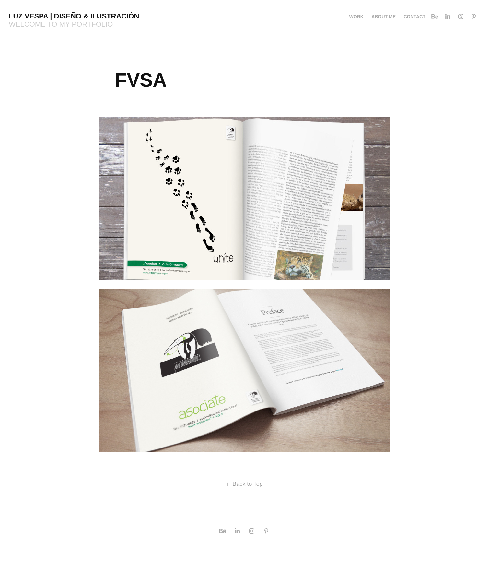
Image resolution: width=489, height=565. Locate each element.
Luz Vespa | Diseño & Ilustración (74, 16)
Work (356, 16)
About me (383, 16)
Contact (414, 16)
